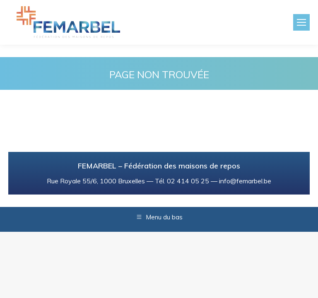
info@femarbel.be (245, 181)
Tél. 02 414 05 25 (182, 181)
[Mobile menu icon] (301, 22)
